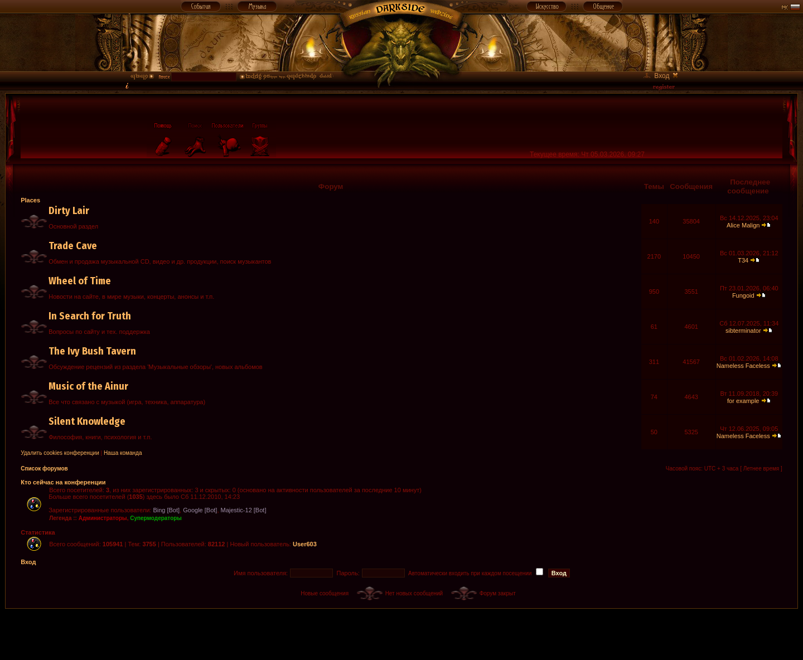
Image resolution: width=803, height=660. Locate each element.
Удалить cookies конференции (60, 453)
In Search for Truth (90, 316)
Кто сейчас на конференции (63, 482)
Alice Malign (743, 225)
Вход (28, 562)
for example (743, 400)
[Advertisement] (401, 634)
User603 (305, 544)
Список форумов (44, 468)
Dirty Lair (69, 211)
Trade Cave (73, 246)
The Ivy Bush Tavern (92, 351)
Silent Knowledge (87, 421)
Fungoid (743, 295)
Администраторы (103, 518)
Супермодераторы (156, 518)
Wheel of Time (80, 281)
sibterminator (743, 330)
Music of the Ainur (88, 386)
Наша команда (123, 453)
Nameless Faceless (743, 365)
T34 (743, 260)
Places (30, 200)
